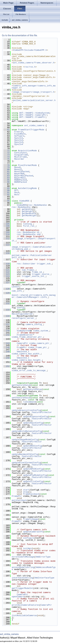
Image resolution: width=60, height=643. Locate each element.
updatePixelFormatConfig (26, 462)
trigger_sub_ (44, 263)
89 (6, 188)
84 (6, 177)
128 (6, 288)
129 (6, 293)
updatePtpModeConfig (35, 475)
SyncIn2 (18, 140)
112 (6, 238)
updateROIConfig (32, 445)
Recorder (19, 159)
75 (6, 159)
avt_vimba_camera (20, 20)
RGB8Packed (20, 179)
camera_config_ (34, 324)
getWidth (27, 209)
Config (20, 307)
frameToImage (30, 519)
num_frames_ (29, 270)
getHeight (27, 211)
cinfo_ (44, 297)
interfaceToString (22, 577)
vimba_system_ (41, 330)
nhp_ (39, 234)
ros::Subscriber (26, 263)
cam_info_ (17, 290)
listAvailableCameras (24, 615)
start (26, 489)
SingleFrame (21, 154)
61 (6, 129)
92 (6, 194)
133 (6, 309)
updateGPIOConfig (33, 468)
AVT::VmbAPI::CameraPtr (33, 115)
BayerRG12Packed (23, 175)
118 (6, 263)
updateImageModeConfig (25, 439)
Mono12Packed (21, 171)
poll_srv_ (17, 257)
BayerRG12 (19, 177)
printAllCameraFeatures (25, 605)
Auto (16, 194)
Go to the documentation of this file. (20, 35)
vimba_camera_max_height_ (27, 360)
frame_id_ (37, 272)
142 (6, 334)
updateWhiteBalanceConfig (27, 431)
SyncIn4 (18, 144)
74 (6, 156)
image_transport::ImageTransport (36, 238)
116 (6, 253)
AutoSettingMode (27, 188)
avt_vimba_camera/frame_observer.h (33, 62)
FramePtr (22, 347)
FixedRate (19, 133)
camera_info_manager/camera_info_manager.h (34, 86)
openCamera (18, 596)
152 (6, 366)
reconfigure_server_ (24, 318)
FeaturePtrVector (42, 412)
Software (19, 135)
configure (28, 538)
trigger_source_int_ (33, 276)
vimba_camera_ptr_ (40, 343)
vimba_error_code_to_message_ (29, 370)
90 (6, 190)
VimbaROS (24, 200)
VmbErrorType (43, 556)
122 (6, 272)
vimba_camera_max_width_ (26, 353)
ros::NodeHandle (37, 205)
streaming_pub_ (20, 249)
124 (6, 276)
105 (6, 223)
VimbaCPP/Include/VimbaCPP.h (30, 50)
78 (6, 165)
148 (6, 351)
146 (6, 347)
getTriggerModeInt (22, 588)
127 (6, 282)
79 (6, 167)
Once (16, 192)
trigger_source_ (41, 274)
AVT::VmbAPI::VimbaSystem (34, 112)
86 (6, 182)
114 (6, 244)
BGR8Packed (20, 182)
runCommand (29, 401)
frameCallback (31, 494)
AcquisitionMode (27, 150)
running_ (28, 223)
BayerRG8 (19, 173)
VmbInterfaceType (44, 577)
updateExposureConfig (35, 416)
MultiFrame (20, 156)
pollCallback (19, 500)
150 (6, 357)
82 (6, 173)
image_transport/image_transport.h (33, 92)
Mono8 (17, 167)
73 (6, 154)
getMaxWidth (29, 213)
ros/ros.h (30, 66)
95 (6, 200)
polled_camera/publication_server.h (34, 100)
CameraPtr (22, 343)
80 (6, 169)
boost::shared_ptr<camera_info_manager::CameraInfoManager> (34, 296)
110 (6, 234)
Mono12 (18, 169)
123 (6, 274)
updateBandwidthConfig (25, 454)
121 (6, 270)
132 (6, 303)
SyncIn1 (18, 138)
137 (6, 324)
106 (6, 226)
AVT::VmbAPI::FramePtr (32, 117)
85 (6, 179)
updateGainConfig (33, 422)
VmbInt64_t (23, 351)
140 (6, 330)
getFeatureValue (21, 385)
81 (6, 171)
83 (6, 175)
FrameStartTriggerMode (31, 129)
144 (6, 343)
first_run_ (29, 226)
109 (6, 232)
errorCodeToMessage (23, 556)
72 (6, 152)
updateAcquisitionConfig (26, 410)
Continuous (20, 152)
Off (16, 190)
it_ (14, 240)
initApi (27, 548)
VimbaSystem (24, 330)
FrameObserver (25, 334)
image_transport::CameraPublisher (32, 246)
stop (25, 491)
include (5, 20)
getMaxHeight (29, 215)
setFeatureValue (21, 397)
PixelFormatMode (27, 165)
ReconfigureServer (22, 313)
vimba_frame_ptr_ (38, 347)
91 (6, 192)
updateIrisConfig (33, 481)
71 (6, 150)
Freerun (18, 131)
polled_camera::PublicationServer (32, 255)
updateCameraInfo (33, 531)
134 (6, 316)
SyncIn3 (18, 142)
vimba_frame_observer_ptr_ (27, 337)
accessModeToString (23, 567)
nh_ (38, 232)
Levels (15, 286)
